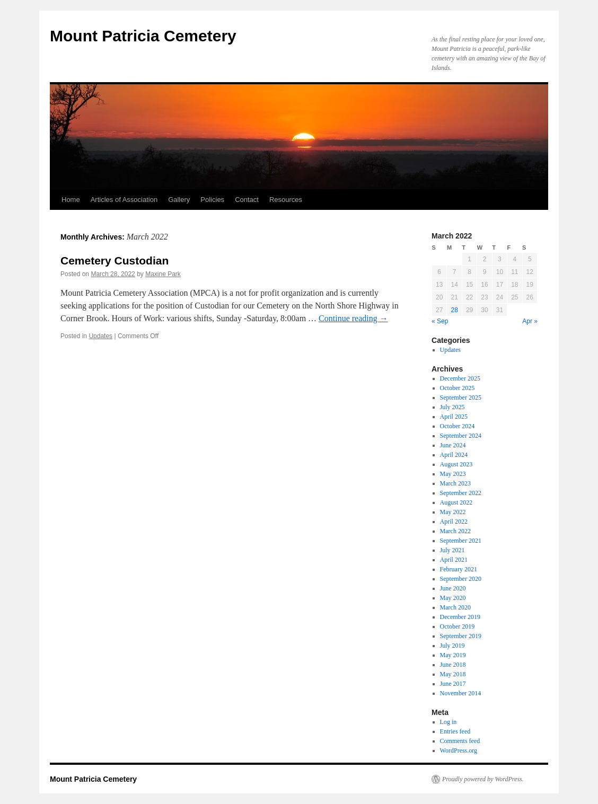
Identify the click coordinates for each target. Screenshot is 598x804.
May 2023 (453, 474)
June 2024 (453, 445)
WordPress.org (458, 750)
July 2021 (452, 550)
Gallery (179, 200)
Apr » (530, 321)
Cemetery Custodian (114, 260)
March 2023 (455, 483)
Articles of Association (124, 200)
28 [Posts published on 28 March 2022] (454, 310)
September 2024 (460, 435)
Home (70, 200)
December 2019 (460, 617)
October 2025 (457, 388)
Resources (285, 200)
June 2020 (453, 588)
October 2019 (457, 626)
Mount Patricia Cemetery (143, 36)
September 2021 (460, 540)
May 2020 (453, 598)
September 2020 (460, 578)
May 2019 (453, 655)
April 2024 (454, 454)
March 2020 (455, 607)
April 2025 (454, 416)
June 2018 (453, 664)
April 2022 (454, 521)
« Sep (440, 321)
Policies (212, 200)
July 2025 (452, 407)
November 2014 (460, 693)
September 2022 (460, 493)
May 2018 (453, 674)
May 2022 (453, 512)
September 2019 (460, 636)
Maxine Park (163, 274)
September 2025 (460, 397)
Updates (100, 336)
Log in (448, 722)
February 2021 (458, 569)
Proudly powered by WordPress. (483, 779)
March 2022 (455, 531)
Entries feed (455, 731)
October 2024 (457, 426)
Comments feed (460, 741)
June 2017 (453, 683)
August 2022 (456, 502)
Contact (247, 200)
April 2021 (454, 559)
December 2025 (460, 378)
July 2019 (452, 645)
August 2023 (456, 464)
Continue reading (353, 318)
